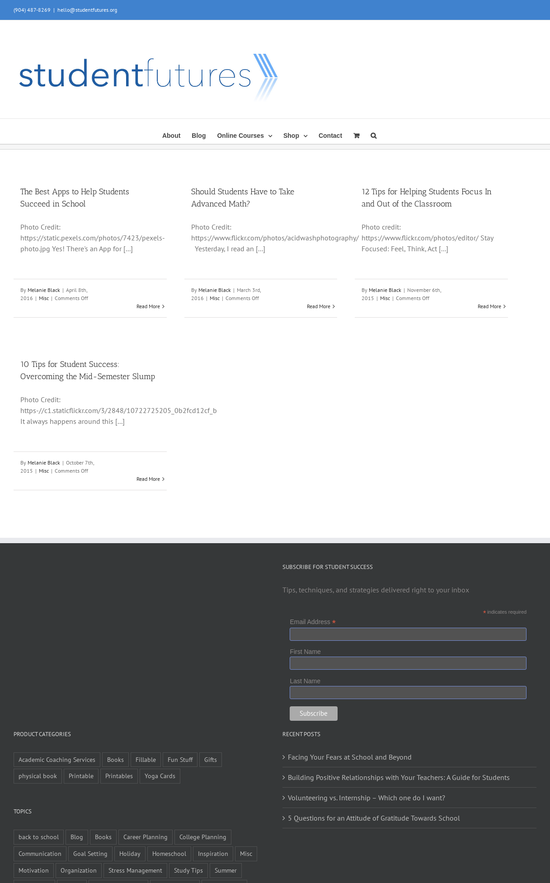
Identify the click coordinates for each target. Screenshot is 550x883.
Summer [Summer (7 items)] (226, 870)
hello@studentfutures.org (87, 9)
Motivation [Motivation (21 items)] (34, 870)
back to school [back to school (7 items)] (39, 836)
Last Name (305, 681)
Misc (44, 298)
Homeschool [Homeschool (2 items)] (169, 853)
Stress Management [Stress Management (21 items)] (135, 870)
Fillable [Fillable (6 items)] (146, 759)
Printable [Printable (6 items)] (81, 775)
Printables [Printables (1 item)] (119, 775)
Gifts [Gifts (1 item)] (210, 759)
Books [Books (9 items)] (115, 759)
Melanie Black (44, 290)
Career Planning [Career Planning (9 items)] (145, 836)
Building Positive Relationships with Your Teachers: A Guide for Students (399, 777)
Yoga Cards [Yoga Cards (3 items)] (160, 775)
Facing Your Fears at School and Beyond (350, 756)
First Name (305, 651)
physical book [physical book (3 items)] (38, 775)
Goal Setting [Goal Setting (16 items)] (90, 853)
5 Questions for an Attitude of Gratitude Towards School (374, 817)
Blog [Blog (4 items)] (77, 836)
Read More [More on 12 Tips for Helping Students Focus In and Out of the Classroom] (489, 306)
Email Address (313, 622)
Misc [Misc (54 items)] (246, 853)
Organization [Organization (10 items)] (79, 870)
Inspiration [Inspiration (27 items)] (213, 853)
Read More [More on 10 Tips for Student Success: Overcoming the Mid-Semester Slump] (148, 478)
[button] (373, 135)
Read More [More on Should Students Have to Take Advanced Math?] (318, 306)
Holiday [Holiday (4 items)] (130, 853)
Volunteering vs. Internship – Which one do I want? (366, 797)
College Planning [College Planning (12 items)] (202, 836)
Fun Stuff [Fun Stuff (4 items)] (180, 759)
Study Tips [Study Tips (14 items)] (188, 870)
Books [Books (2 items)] (103, 836)
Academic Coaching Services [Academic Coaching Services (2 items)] (57, 759)
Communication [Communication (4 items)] (40, 853)
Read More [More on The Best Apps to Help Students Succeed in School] (148, 306)
